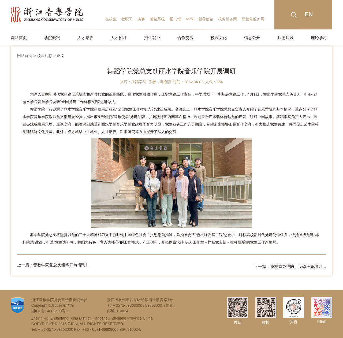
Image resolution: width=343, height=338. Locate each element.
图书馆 (175, 19)
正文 (60, 56)
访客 (141, 19)
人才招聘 (119, 37)
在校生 (111, 19)
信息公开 (252, 37)
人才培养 (85, 37)
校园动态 (44, 56)
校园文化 (219, 37)
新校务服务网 (253, 19)
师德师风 (285, 37)
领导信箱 (205, 19)
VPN (189, 19)
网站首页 (19, 37)
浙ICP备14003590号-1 (50, 309)
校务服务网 (227, 19)
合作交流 (185, 37)
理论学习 (319, 37)
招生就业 (152, 37)
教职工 (127, 19)
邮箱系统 (157, 19)
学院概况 (52, 37)
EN (309, 14)
